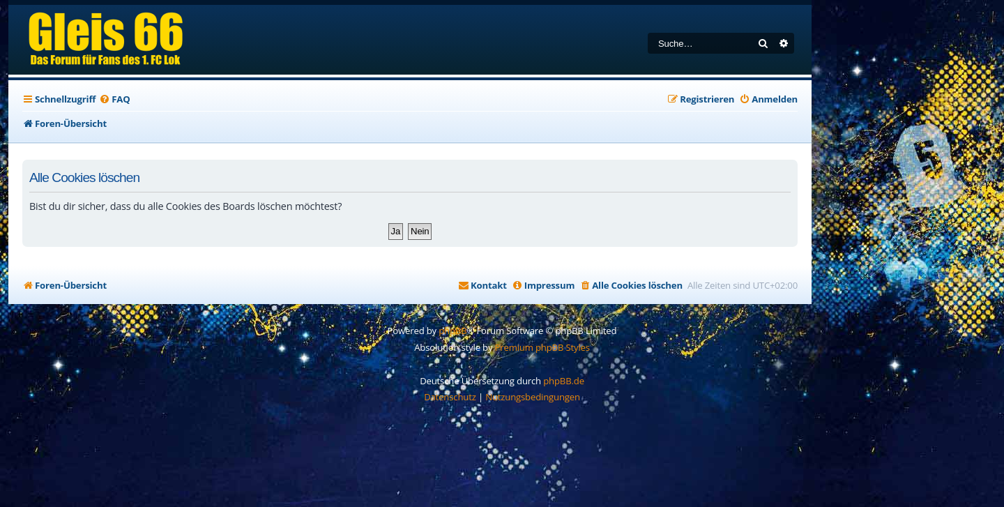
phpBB (452, 330)
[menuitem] (114, 99)
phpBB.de (563, 380)
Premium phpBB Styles (542, 347)
